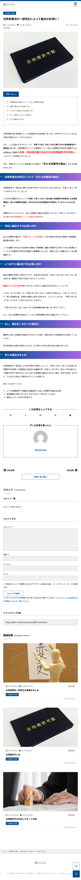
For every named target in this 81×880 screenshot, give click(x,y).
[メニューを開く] (75, 4)
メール (7, 564)
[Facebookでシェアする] (25, 415)
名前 (6, 554)
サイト (6, 574)
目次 (11, 94)
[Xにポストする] (10, 415)
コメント (8, 527)
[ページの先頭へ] (76, 873)
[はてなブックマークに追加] (40, 415)
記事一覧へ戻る (40, 476)
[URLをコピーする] (70, 415)
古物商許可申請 (10, 13)
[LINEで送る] (55, 415)
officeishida (41, 449)
